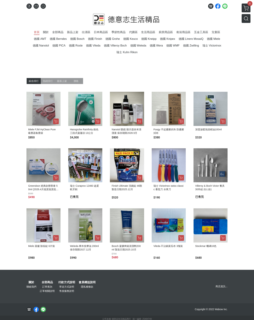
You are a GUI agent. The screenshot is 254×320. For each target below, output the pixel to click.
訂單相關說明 (47, 291)
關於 (31, 282)
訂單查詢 (47, 286)
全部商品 (47, 282)
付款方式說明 (66, 282)
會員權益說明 (87, 282)
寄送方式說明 (66, 286)
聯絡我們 (31, 286)
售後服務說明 (66, 291)
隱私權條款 (87, 286)
